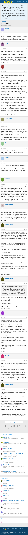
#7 (26, 184)
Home (2, 529)
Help (23, 528)
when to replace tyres (8, 458)
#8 (26, 210)
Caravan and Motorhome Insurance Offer (13, 453)
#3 (26, 71)
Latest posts (4, 478)
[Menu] (2, 1)
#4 (26, 124)
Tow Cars (5, 504)
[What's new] (23, 1)
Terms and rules (10, 528)
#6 (26, 163)
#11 (26, 317)
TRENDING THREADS (7, 434)
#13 (26, 389)
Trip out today (6, 464)
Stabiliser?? (6, 437)
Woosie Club (6, 442)
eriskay (3, 25)
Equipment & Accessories (8, 462)
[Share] (25, 34)
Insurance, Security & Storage (9, 456)
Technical (5, 440)
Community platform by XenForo (12, 532)
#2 (26, 48)
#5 (26, 148)
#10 (26, 283)
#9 (26, 229)
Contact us (3, 528)
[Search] (26, 1)
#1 (26, 33)
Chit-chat (5, 446)
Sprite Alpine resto (7, 448)
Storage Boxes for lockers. (9, 471)
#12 (26, 360)
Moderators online (6, 519)
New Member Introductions (9, 451)
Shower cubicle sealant (8, 512)
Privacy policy (18, 528)
